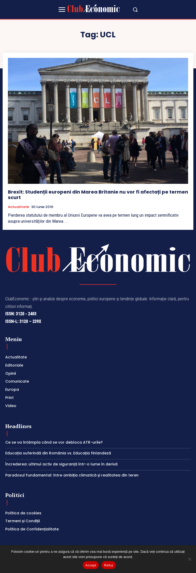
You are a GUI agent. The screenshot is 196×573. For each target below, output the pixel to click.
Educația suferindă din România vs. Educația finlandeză (58, 453)
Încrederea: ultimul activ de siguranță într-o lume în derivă (61, 464)
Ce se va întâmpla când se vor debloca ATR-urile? (54, 442)
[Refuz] (189, 559)
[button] (135, 9)
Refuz (108, 565)
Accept (90, 565)
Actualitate (18, 207)
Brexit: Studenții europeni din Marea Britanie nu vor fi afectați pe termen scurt (98, 195)
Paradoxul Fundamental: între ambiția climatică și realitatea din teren (72, 475)
